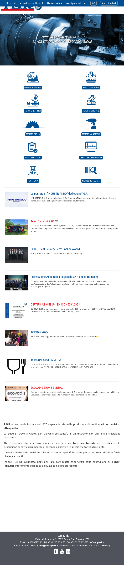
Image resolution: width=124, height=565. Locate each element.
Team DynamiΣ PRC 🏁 (44, 221)
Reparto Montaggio (91, 134)
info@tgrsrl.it (97, 542)
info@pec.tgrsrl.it (48, 545)
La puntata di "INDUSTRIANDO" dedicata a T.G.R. (59, 193)
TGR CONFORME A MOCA (46, 360)
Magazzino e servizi (91, 181)
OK (93, 3)
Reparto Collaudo (33, 157)
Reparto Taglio (33, 134)
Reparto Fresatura (91, 87)
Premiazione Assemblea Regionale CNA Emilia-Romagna (64, 277)
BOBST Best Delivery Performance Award (55, 249)
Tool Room (33, 181)
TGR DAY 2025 (39, 332)
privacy (106, 545)
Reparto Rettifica (33, 111)
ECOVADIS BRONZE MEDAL (47, 387)
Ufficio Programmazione (91, 157)
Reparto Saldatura (91, 111)
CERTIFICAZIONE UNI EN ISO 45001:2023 (55, 304)
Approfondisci (109, 3)
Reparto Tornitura (32, 87)
